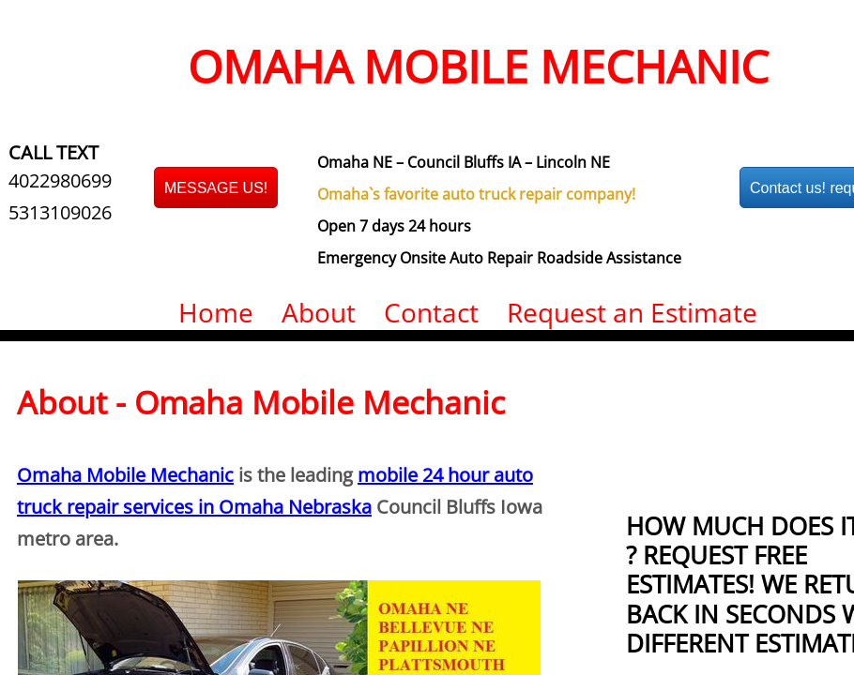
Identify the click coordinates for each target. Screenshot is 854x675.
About (319, 312)
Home (215, 312)
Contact (431, 312)
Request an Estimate (632, 312)
